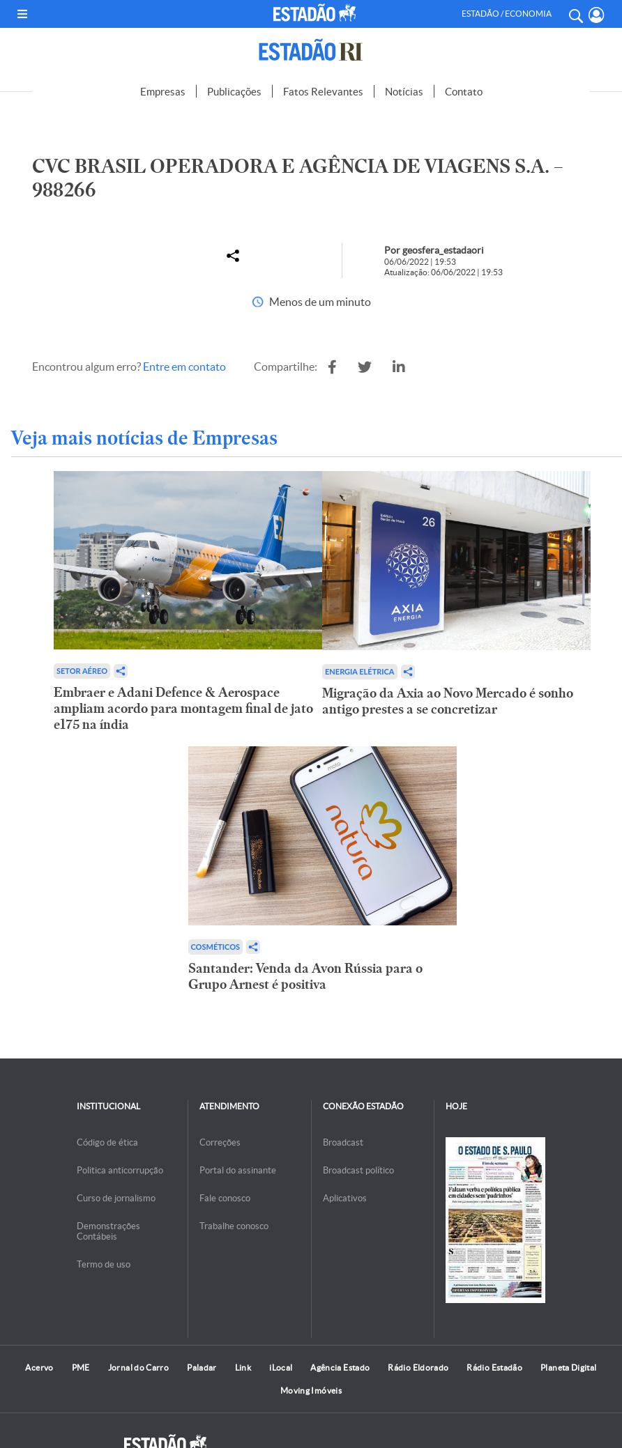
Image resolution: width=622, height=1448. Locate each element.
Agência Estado (340, 1367)
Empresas (162, 92)
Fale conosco (224, 1198)
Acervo (39, 1367)
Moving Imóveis (311, 1390)
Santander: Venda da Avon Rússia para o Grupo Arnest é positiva (305, 976)
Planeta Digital (568, 1367)
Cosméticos (216, 946)
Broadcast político (358, 1170)
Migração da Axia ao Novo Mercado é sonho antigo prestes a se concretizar (447, 701)
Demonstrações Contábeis (108, 1231)
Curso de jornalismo (116, 1198)
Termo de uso (103, 1264)
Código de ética (107, 1142)
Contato (464, 92)
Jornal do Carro (138, 1367)
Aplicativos (345, 1198)
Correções (220, 1142)
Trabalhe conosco (233, 1226)
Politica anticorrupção (120, 1170)
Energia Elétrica (360, 671)
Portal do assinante (237, 1170)
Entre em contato (184, 366)
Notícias (404, 92)
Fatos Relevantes (323, 92)
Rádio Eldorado (418, 1367)
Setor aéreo (81, 670)
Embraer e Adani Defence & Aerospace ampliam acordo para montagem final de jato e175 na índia (183, 708)
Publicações (234, 92)
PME (81, 1367)
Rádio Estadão (494, 1367)
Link (243, 1367)
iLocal (280, 1367)
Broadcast (343, 1142)
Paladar (202, 1367)
